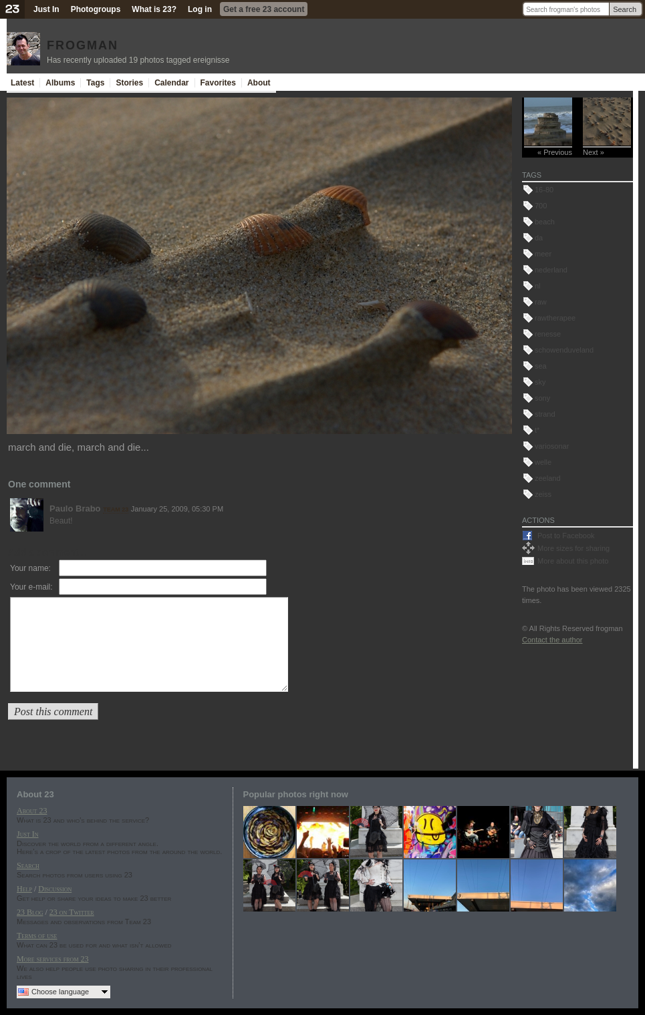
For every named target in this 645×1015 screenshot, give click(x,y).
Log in (200, 9)
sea (541, 366)
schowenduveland (564, 350)
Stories (129, 82)
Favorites (218, 82)
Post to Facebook (566, 536)
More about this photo (572, 561)
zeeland (548, 478)
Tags (95, 82)
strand (545, 414)
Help (24, 888)
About (259, 82)
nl (538, 286)
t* (537, 430)
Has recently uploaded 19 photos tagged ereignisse (138, 60)
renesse (548, 334)
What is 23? (154, 9)
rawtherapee (555, 318)
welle (543, 462)
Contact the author (552, 640)
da (539, 238)
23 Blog (30, 912)
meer (543, 254)
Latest (22, 82)
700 (541, 206)
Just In (46, 9)
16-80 (544, 190)
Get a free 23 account (263, 9)
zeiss (543, 494)
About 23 (32, 810)
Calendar (171, 82)
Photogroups (96, 9)
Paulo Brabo (75, 508)
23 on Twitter (71, 912)
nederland (551, 270)
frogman (82, 43)
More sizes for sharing (573, 548)
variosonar (552, 446)
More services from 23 (53, 959)
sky (540, 382)
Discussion (55, 888)
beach (545, 222)
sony (542, 398)
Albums (60, 82)
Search (624, 9)
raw (541, 302)
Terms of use (37, 935)
